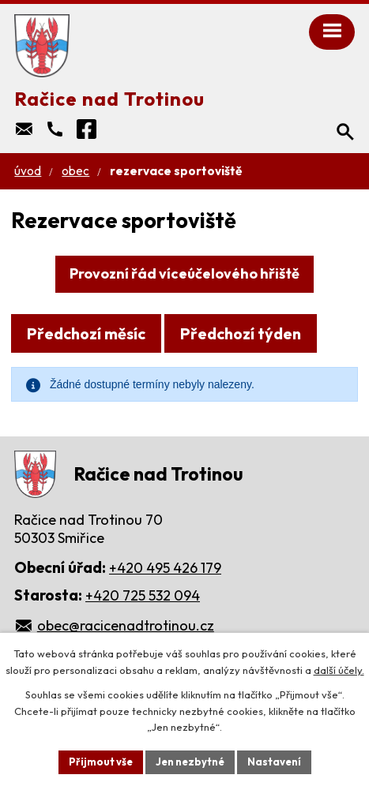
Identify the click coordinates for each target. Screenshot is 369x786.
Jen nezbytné (190, 761)
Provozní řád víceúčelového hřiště (184, 273)
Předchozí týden (240, 333)
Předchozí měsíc (86, 333)
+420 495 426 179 (165, 568)
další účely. (339, 670)
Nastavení (274, 761)
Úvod (27, 170)
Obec (75, 170)
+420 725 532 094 (142, 595)
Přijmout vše (101, 761)
